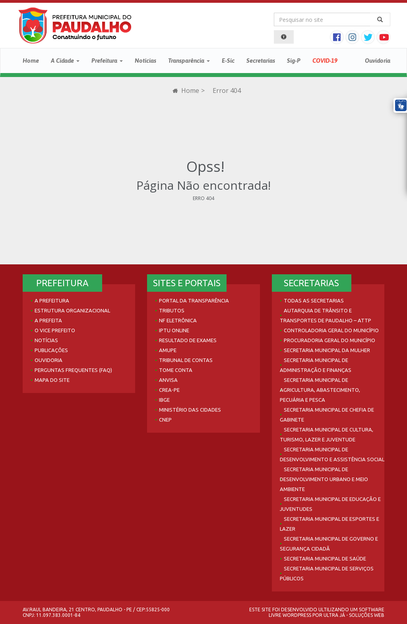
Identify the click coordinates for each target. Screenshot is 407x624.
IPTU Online (174, 330)
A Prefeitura (52, 300)
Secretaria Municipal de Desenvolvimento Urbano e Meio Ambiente (324, 479)
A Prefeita (48, 320)
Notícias (145, 60)
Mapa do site (52, 380)
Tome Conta (175, 370)
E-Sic (228, 60)
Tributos (171, 310)
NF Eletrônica (178, 320)
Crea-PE (169, 390)
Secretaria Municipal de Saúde (325, 558)
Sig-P (293, 60)
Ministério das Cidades (190, 409)
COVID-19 (324, 60)
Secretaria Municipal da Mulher (327, 350)
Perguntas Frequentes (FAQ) (73, 370)
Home (31, 60)
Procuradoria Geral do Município (329, 340)
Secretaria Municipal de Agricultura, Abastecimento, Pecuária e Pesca (320, 390)
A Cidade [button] (65, 60)
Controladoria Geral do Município (331, 330)
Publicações (51, 350)
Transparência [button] (189, 60)
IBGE (164, 400)
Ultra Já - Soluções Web (354, 615)
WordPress (297, 615)
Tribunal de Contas (186, 360)
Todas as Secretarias (314, 300)
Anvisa (168, 380)
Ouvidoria (377, 60)
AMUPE (167, 350)
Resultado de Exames (188, 340)
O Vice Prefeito (55, 330)
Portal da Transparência (194, 300)
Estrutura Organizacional (72, 310)
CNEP (165, 419)
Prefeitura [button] (107, 60)
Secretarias (260, 60)
